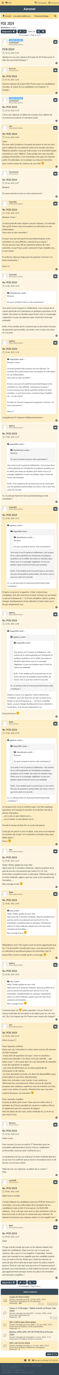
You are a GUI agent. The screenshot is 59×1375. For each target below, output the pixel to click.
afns (10, 126)
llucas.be (12, 68)
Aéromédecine (24, 1315)
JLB (27, 1299)
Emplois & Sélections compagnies (32, 1347)
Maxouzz (12, 1123)
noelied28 (12, 1180)
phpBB (14, 1365)
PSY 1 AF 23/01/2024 (19, 1343)
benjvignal (30, 1337)
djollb (11, 722)
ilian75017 (30, 1313)
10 (56, 1304)
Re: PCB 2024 (9, 76)
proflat (8, 1370)
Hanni (14, 27)
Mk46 (11, 892)
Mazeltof (18, 1370)
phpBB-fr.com (14, 1368)
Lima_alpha (30, 1325)
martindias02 (14, 43)
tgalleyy (12, 341)
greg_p (28, 1346)
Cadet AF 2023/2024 (19, 1297)
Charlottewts (14, 172)
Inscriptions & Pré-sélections (29, 1301)
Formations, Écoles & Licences (30, 1339)
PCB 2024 (7, 23)
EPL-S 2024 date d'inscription (22, 1322)
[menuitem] (8, 3)
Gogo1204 (13, 202)
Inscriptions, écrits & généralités (31, 1326)
